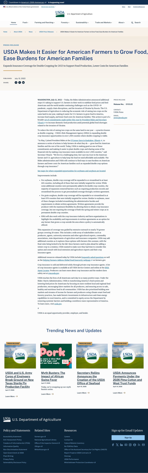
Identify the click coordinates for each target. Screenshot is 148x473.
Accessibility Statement (12, 436)
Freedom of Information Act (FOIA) (16, 443)
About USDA (18, 32)
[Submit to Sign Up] (128, 437)
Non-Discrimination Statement (15, 449)
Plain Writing (8, 456)
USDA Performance (71, 459)
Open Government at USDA (13, 453)
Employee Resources (139, 7)
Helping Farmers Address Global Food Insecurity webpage (68, 260)
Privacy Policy (8, 459)
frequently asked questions (92, 257)
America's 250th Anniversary (33, 2)
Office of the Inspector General (47, 443)
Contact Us (68, 440)
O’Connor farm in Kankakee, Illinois (86, 140)
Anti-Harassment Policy (12, 440)
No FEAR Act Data (71, 446)
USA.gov (39, 446)
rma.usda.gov (53, 273)
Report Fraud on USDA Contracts (77, 453)
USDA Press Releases (46, 32)
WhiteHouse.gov (42, 449)
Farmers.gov (40, 436)
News (123, 7)
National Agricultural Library (45, 440)
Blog (129, 7)
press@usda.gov (120, 118)
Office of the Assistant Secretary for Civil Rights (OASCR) (85, 449)
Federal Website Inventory (74, 443)
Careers (67, 436)
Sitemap (67, 456)
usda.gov (58, 304)
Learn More (10, 396)
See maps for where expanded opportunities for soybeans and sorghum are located (71, 171)
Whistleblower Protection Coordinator (80, 462)
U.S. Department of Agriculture (79, 14)
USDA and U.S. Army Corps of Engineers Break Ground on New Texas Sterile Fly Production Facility (19, 379)
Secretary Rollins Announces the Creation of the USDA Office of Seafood (91, 378)
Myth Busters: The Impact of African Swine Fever (53, 376)
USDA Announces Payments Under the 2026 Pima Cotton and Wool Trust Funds (127, 378)
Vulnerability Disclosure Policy (14, 462)
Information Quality (11, 446)
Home (5, 32)
